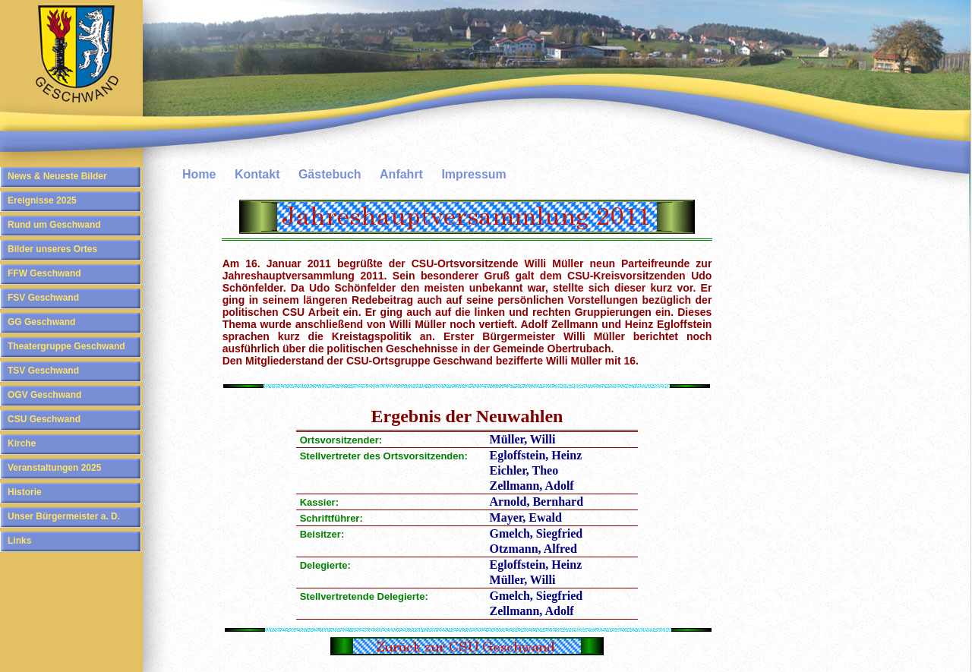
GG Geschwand (41, 322)
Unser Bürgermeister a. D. (64, 516)
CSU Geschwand (44, 419)
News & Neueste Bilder (57, 176)
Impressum (473, 174)
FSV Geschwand (43, 297)
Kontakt (257, 174)
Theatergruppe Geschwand (66, 346)
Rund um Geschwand (54, 224)
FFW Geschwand (44, 273)
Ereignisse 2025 (42, 200)
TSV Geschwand (43, 370)
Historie (25, 492)
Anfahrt (401, 174)
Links (19, 540)
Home (199, 174)
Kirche (22, 443)
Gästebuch (329, 174)
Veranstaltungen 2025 (54, 467)
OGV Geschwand (44, 395)
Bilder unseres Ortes (52, 249)
